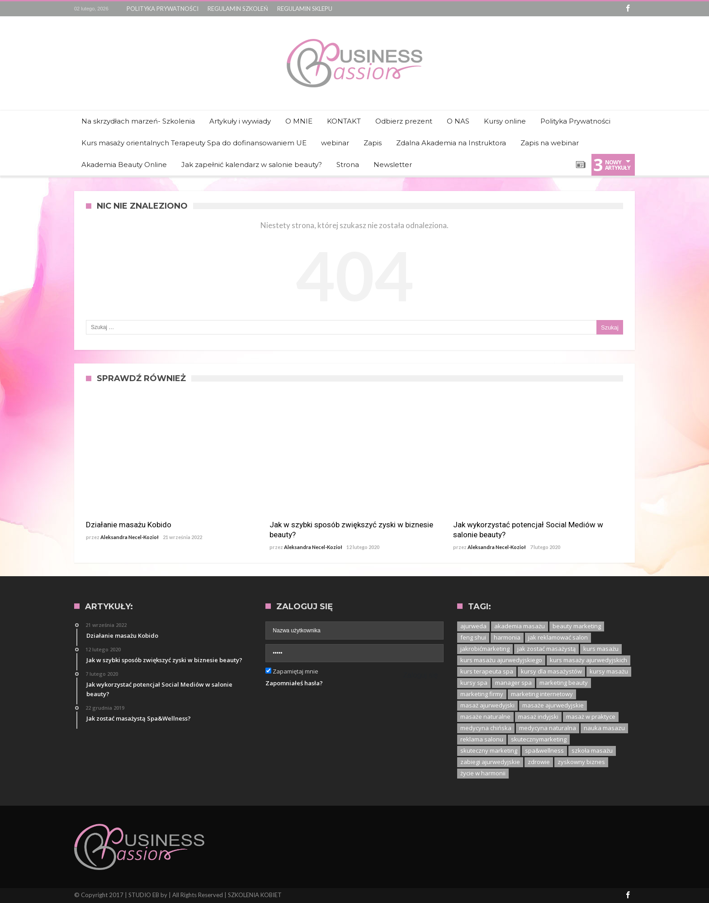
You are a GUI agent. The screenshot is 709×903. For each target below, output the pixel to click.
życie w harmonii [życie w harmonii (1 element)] (483, 773)
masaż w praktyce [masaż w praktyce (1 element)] (590, 716)
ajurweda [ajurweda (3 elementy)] (473, 626)
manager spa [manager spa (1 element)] (513, 682)
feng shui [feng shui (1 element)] (473, 637)
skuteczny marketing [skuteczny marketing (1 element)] (488, 750)
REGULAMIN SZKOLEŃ (238, 8)
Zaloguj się (420, 675)
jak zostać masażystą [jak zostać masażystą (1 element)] (546, 649)
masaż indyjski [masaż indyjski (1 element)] (538, 716)
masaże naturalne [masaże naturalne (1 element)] (485, 716)
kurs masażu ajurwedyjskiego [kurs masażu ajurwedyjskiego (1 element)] (501, 660)
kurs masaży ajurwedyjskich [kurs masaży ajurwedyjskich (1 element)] (588, 660)
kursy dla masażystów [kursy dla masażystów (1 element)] (551, 671)
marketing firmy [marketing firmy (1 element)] (481, 694)
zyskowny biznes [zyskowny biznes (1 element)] (581, 762)
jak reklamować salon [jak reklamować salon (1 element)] (558, 637)
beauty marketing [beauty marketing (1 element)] (577, 626)
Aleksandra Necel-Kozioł (129, 537)
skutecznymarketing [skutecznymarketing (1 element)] (539, 739)
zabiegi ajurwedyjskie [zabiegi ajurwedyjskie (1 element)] (490, 762)
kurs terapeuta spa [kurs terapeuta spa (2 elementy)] (486, 671)
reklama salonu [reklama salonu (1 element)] (481, 739)
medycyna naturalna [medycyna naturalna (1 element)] (547, 728)
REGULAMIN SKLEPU (304, 8)
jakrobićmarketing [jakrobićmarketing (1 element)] (485, 649)
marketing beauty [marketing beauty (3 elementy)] (563, 682)
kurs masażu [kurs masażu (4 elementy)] (601, 649)
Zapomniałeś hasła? (294, 683)
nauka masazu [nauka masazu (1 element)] (604, 728)
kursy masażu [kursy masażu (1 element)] (609, 671)
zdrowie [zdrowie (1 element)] (539, 762)
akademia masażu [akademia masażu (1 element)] (519, 626)
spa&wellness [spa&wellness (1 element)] (544, 750)
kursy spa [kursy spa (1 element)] (473, 682)
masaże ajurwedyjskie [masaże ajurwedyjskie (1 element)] (553, 705)
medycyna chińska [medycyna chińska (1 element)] (485, 728)
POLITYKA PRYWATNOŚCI (163, 8)
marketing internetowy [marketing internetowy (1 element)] (542, 694)
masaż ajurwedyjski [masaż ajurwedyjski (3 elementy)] (487, 705)
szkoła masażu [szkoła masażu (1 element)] (592, 750)
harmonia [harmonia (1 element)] (507, 637)
